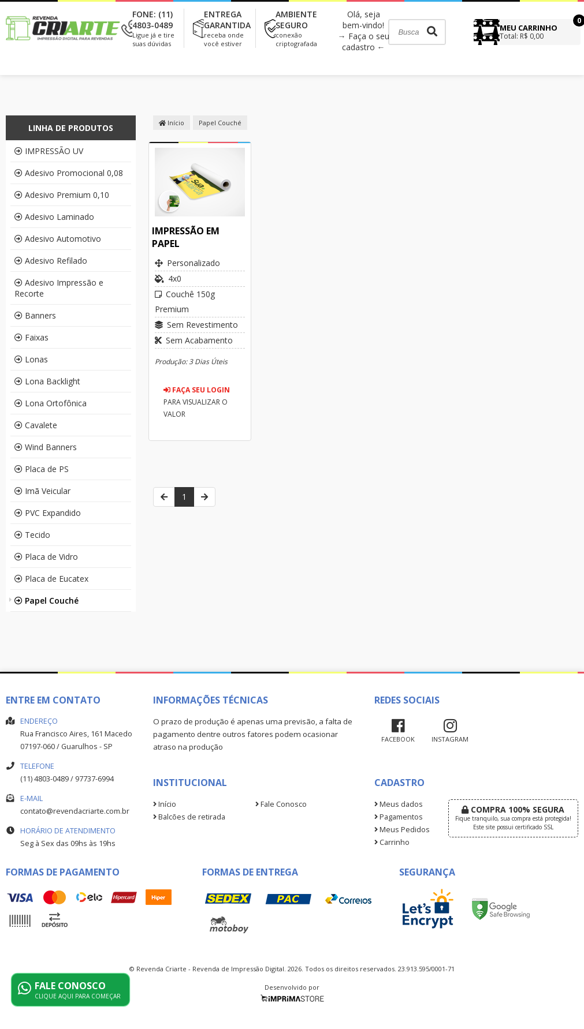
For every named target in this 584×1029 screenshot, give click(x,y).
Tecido (32, 534)
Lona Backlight (47, 381)
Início (171, 122)
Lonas (31, 359)
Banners (35, 315)
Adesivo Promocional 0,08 (68, 172)
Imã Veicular (42, 490)
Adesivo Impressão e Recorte (58, 288)
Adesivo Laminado (54, 216)
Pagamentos (398, 817)
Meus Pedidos (402, 830)
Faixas (31, 337)
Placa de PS (41, 468)
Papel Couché (46, 600)
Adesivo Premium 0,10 (61, 194)
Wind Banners (45, 446)
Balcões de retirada (189, 817)
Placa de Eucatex (51, 578)
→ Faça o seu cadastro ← (363, 42)
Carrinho (392, 842)
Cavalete (35, 425)
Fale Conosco (281, 804)
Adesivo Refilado (50, 260)
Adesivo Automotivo (57, 238)
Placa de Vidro (46, 556)
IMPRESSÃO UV (48, 150)
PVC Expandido (47, 512)
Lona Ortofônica (50, 403)
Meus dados (398, 804)
